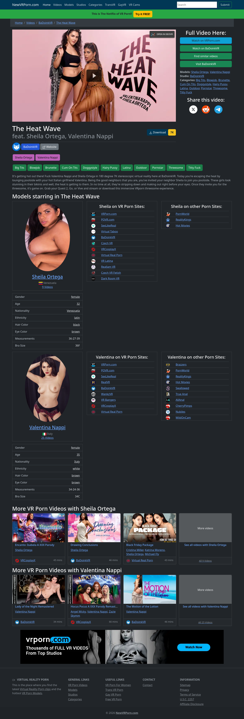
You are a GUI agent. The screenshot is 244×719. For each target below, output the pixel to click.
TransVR (110, 5)
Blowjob (212, 80)
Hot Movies (183, 225)
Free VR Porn (113, 699)
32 (78, 304)
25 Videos (47, 438)
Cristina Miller (134, 550)
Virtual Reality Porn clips (35, 689)
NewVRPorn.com (25, 4)
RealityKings (183, 219)
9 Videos (47, 287)
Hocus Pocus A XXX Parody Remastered (96, 606)
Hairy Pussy (220, 84)
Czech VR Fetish (111, 273)
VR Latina (107, 261)
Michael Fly (152, 554)
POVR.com (107, 219)
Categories (95, 5)
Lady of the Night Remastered (34, 606)
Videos (57, 5)
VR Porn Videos (77, 685)
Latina (184, 88)
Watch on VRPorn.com (206, 40)
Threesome (220, 88)
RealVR (105, 382)
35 (78, 454)
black (76, 324)
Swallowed (182, 388)
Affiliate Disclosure (192, 704)
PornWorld (182, 214)
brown (76, 331)
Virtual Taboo (109, 231)
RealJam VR (108, 267)
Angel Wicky (78, 611)
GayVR (122, 5)
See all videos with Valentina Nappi (205, 606)
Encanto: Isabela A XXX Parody (34, 545)
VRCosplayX (108, 249)
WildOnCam (183, 417)
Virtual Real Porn (111, 255)
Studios (81, 5)
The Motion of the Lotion (142, 606)
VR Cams (134, 5)
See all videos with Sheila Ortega (205, 545)
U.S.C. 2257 (187, 699)
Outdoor (194, 88)
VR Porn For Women (118, 685)
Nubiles (180, 412)
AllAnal (180, 400)
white (76, 468)
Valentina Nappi (220, 72)
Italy (77, 461)
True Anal (182, 394)
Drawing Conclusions (84, 545)
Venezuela (73, 311)
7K (172, 132)
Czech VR (107, 243)
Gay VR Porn (113, 694)
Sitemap (185, 685)
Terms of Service (190, 694)
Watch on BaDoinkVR (205, 48)
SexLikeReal (108, 225)
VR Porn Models (32, 693)
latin (77, 318)
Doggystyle (204, 84)
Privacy (184, 690)
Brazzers (181, 364)
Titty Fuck (186, 92)
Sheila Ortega (199, 72)
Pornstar (206, 88)
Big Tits (200, 80)
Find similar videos (206, 56)
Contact (147, 685)
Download (157, 132)
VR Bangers (108, 400)
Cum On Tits (188, 84)
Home (47, 5)
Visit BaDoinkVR (206, 64)
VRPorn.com (109, 214)
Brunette (224, 80)
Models (69, 5)
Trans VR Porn (114, 690)
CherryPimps (184, 406)
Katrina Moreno (155, 550)
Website (49, 147)
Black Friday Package (139, 545)
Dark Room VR (110, 278)
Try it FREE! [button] (143, 14)
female (75, 297)
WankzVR (107, 394)
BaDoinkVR (30, 147)
